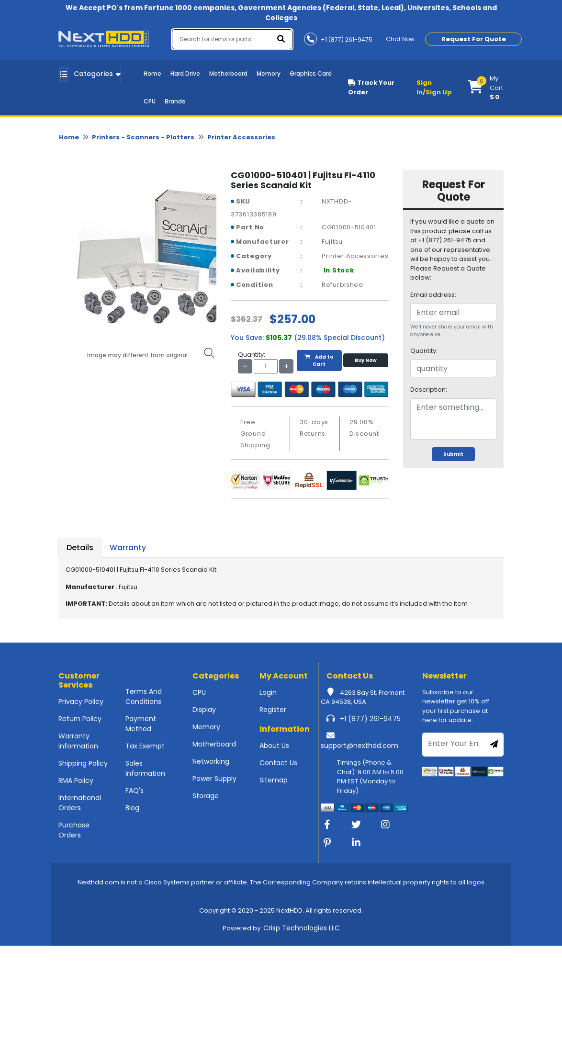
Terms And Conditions (143, 696)
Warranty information (78, 741)
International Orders (79, 803)
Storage (205, 796)
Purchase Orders (74, 830)
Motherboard (228, 73)
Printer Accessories (241, 137)
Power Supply (214, 778)
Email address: (433, 294)
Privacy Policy (80, 701)
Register (272, 709)
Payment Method (140, 724)
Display (204, 709)
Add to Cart (319, 360)
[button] (486, 87)
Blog (132, 808)
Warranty (128, 547)
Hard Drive (185, 73)
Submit (453, 454)
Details (80, 547)
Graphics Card (311, 73)
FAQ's (134, 790)
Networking (210, 761)
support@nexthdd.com (359, 745)
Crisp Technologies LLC (301, 928)
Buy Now (366, 360)
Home (152, 73)
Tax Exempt (145, 746)
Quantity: (424, 350)
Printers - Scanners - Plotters (143, 137)
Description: (428, 389)
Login (268, 692)
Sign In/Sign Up (434, 87)
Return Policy (79, 718)
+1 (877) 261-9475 (370, 718)
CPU (150, 101)
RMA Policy (75, 780)
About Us (274, 745)
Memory (269, 73)
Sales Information (145, 768)
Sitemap (273, 780)
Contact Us (278, 763)
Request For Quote (473, 39)
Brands (175, 101)
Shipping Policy (83, 763)
